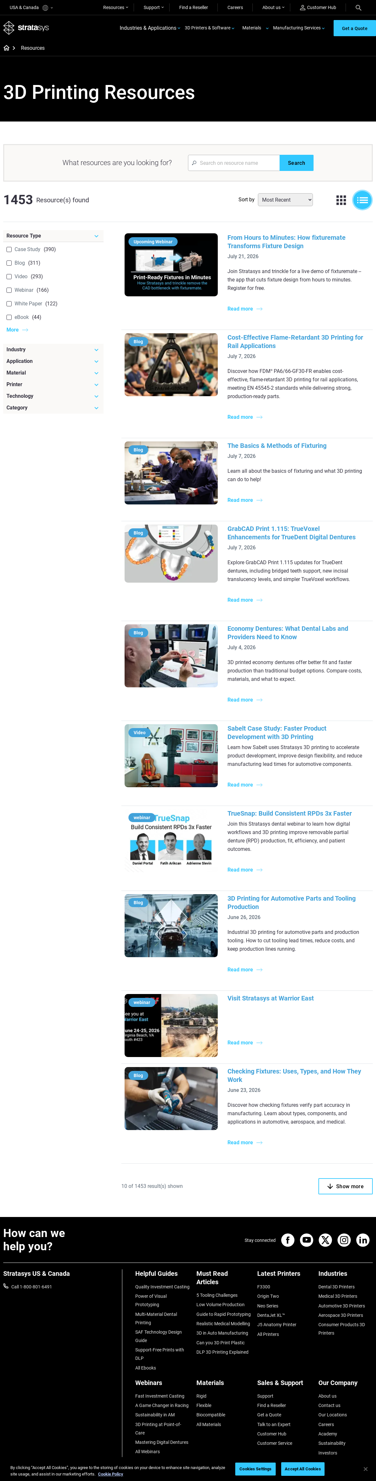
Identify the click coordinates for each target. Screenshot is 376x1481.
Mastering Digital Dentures (161, 1442)
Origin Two (268, 1296)
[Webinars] (162, 1385)
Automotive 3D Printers (341, 1305)
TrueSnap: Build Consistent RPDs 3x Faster (289, 813)
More (12, 330)
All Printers (268, 1334)
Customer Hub (318, 7)
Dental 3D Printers (336, 1286)
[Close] (366, 1469)
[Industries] (345, 1276)
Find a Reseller (193, 7)
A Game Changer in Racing (162, 1405)
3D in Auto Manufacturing (222, 1333)
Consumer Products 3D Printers (341, 1329)
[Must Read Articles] (223, 1280)
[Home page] (4, 48)
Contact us (329, 1405)
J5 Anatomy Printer (276, 1324)
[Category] (53, 408)
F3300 (263, 1286)
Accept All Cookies (303, 1468)
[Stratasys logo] (26, 28)
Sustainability (332, 1443)
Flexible (203, 1405)
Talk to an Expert (274, 1424)
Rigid (201, 1396)
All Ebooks (145, 1367)
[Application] (53, 361)
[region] (188, 1469)
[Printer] (53, 384)
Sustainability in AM (155, 1414)
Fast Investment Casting (159, 1396)
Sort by (246, 199)
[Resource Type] (53, 236)
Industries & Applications (148, 28)
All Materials (208, 1424)
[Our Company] (345, 1385)
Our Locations (332, 1414)
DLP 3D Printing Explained (222, 1352)
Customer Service (274, 1443)
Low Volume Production (220, 1304)
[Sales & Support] (284, 1385)
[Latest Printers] (284, 1276)
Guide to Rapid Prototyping (223, 1314)
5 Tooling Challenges (217, 1295)
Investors (327, 1452)
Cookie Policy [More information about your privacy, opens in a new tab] (110, 1474)
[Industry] (53, 349)
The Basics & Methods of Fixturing (276, 446)
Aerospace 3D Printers (340, 1315)
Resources (113, 7)
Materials (251, 27)
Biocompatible (210, 1414)
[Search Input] (234, 163)
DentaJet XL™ (271, 1315)
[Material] (53, 373)
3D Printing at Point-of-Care (158, 1428)
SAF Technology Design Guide (158, 1336)
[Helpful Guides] (162, 1276)
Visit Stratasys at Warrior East (270, 998)
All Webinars (147, 1451)
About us (271, 7)
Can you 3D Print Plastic (220, 1342)
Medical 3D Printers (337, 1296)
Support (152, 7)
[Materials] (223, 1385)
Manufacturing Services (297, 27)
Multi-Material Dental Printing (156, 1318)
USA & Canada (31, 8)
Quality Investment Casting (162, 1286)
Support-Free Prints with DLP (159, 1354)
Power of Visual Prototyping (151, 1300)
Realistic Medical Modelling (223, 1323)
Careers (235, 7)
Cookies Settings (255, 1468)
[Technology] (53, 396)
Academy (327, 1433)
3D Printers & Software (207, 27)
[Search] (358, 7)
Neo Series (267, 1305)
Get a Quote (269, 1414)
